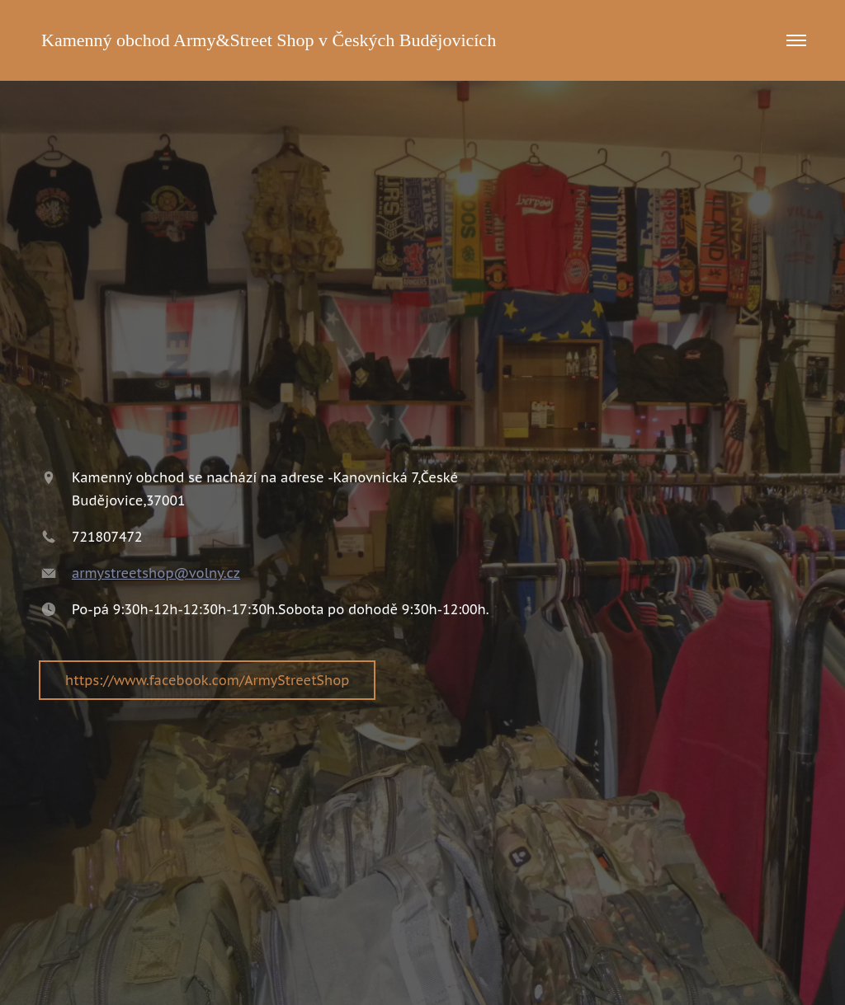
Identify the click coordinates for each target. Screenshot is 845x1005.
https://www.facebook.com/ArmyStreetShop (207, 680)
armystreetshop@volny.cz (156, 573)
